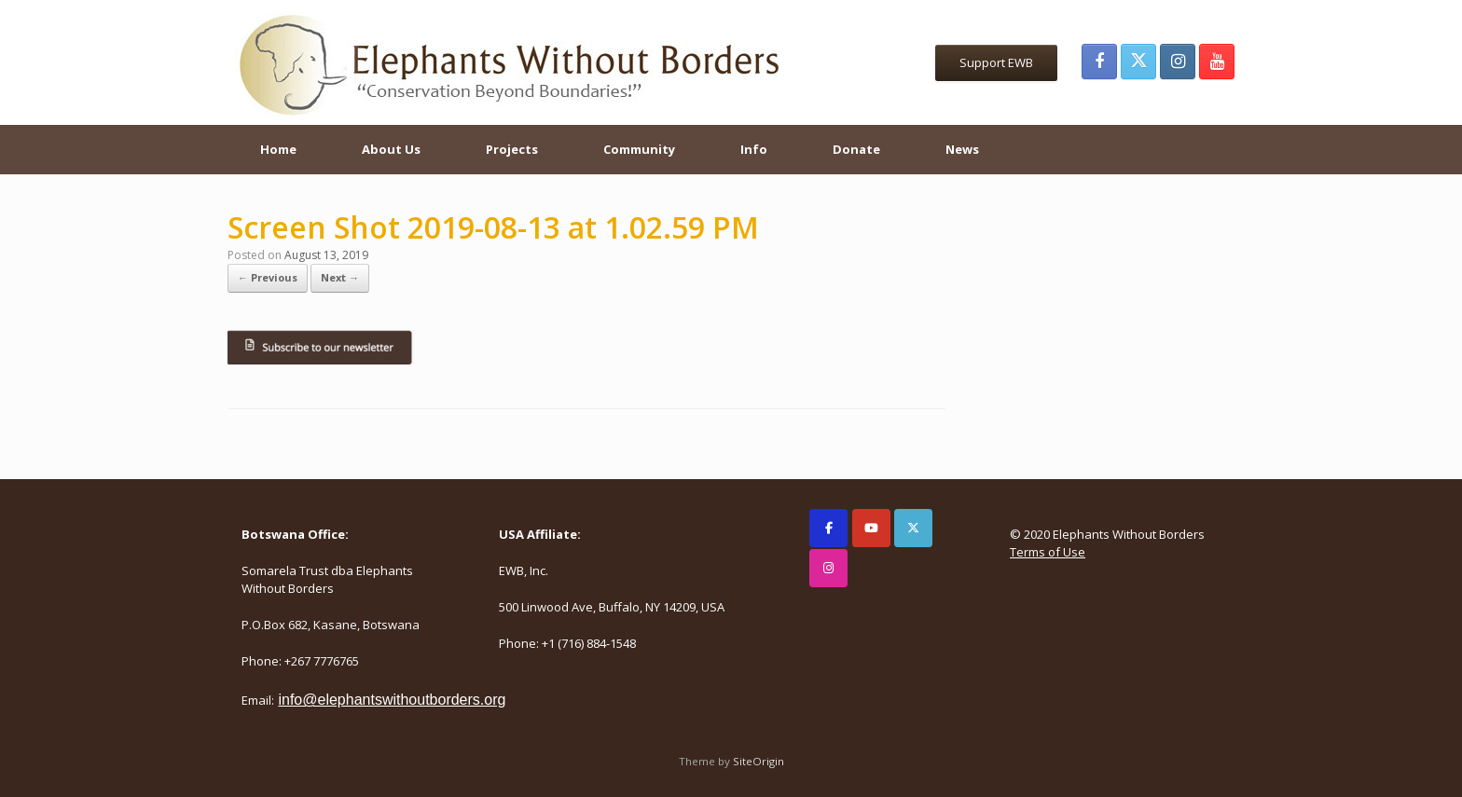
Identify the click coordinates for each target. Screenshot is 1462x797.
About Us (391, 149)
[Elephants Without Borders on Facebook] (828, 528)
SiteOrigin (758, 761)
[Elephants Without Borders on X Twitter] (913, 528)
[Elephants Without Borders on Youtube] (871, 528)
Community (639, 149)
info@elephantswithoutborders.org (391, 700)
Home (278, 149)
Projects (512, 149)
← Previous (267, 277)
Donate (856, 149)
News (962, 149)
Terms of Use (1047, 551)
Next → (340, 277)
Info (753, 149)
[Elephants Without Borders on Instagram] (828, 568)
